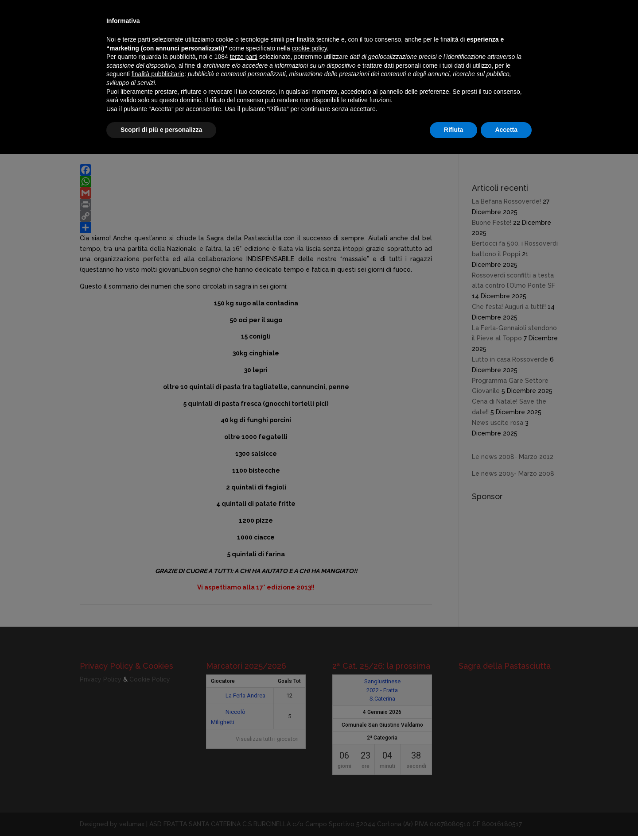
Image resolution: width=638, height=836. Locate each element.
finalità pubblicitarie (158, 73)
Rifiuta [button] (453, 129)
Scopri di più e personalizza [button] (161, 129)
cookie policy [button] (309, 48)
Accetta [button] (506, 129)
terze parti (243, 56)
